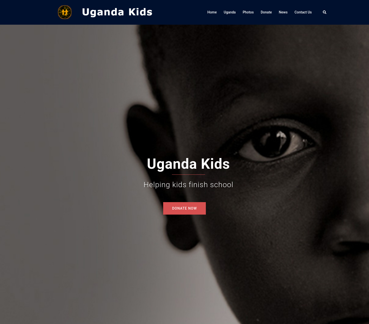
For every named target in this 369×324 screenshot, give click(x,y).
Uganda (230, 12)
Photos (248, 12)
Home (212, 12)
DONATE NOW (184, 208)
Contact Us (303, 12)
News (283, 12)
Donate (266, 12)
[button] (325, 12)
